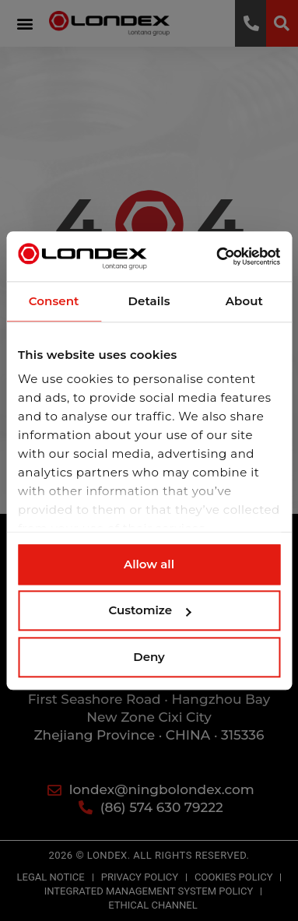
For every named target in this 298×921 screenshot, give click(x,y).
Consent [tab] (54, 301)
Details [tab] (149, 301)
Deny (148, 656)
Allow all (149, 564)
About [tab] (244, 301)
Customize (149, 610)
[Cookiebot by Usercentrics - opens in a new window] (213, 256)
